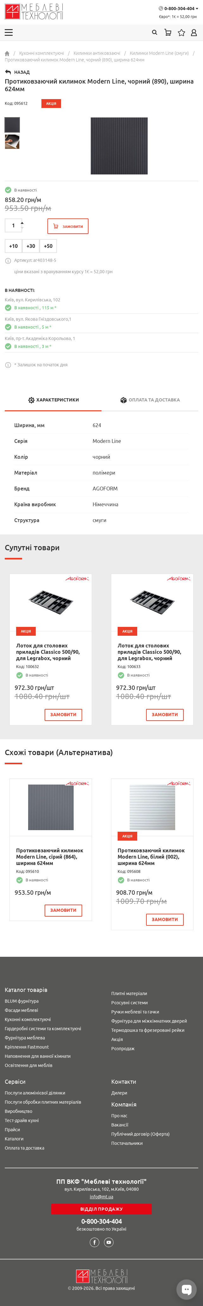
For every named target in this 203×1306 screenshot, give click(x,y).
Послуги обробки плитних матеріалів (43, 1102)
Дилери (119, 1092)
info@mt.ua (101, 1196)
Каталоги (14, 1138)
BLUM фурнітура (22, 1001)
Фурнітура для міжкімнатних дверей (149, 1021)
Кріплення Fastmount (27, 1047)
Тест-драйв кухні (22, 1120)
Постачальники (127, 1143)
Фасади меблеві (21, 1010)
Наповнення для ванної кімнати (38, 1056)
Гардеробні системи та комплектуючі (43, 1028)
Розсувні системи (129, 1002)
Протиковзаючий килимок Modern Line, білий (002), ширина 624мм (151, 857)
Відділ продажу (101, 1209)
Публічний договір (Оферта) (140, 1134)
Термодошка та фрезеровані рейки (147, 1030)
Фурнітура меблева (25, 1037)
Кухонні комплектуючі (28, 1019)
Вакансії (119, 1124)
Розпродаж (123, 1048)
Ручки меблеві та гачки (135, 1011)
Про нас (119, 1115)
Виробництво (18, 1111)
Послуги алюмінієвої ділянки (35, 1092)
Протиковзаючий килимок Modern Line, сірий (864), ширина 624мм (49, 857)
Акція (117, 1039)
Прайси (12, 1129)
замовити (63, 714)
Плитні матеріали (129, 993)
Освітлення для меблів (28, 1065)
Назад (22, 72)
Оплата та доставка (24, 1148)
